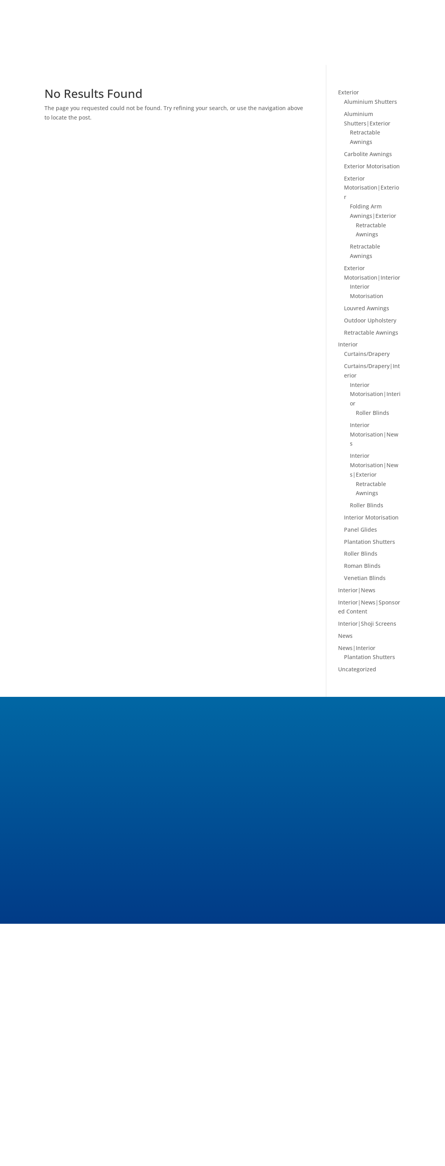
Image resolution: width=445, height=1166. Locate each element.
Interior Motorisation (371, 517)
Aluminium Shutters (370, 101)
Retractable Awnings (371, 332)
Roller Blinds (372, 412)
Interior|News (356, 590)
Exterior (348, 92)
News (345, 635)
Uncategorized (357, 669)
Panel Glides (360, 529)
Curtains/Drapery (367, 353)
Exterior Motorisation (372, 166)
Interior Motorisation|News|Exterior (374, 465)
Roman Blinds (362, 565)
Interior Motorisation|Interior (375, 394)
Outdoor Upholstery (370, 320)
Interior (348, 344)
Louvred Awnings (366, 308)
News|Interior (356, 648)
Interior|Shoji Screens (367, 623)
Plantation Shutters (369, 541)
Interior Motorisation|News (374, 434)
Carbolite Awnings (368, 154)
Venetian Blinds (365, 578)
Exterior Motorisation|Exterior (371, 188)
